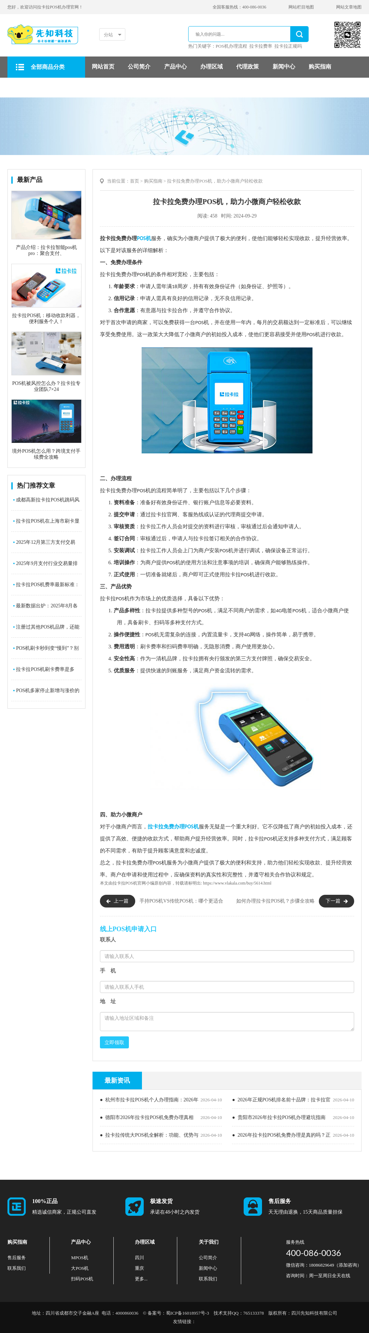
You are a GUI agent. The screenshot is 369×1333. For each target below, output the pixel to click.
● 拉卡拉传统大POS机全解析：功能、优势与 (149, 1135)
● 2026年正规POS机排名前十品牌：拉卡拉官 (281, 1099)
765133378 (253, 1313)
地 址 (108, 1001)
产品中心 (175, 67)
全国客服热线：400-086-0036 (239, 7)
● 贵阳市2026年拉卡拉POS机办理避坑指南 (279, 1117)
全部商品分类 (48, 67)
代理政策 (247, 67)
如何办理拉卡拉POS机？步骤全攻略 (275, 901)
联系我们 (16, 1268)
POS (123, 238)
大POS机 (80, 1268)
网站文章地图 (349, 7)
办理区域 (211, 67)
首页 (134, 181)
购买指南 (320, 67)
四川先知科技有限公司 (314, 1313)
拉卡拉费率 (260, 46)
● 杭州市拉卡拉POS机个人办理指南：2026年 (149, 1099)
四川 (139, 1257)
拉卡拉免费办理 (166, 826)
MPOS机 (79, 1257)
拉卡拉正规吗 (288, 46)
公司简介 (139, 67)
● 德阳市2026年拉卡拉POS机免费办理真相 (147, 1117)
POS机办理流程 (231, 46)
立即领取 (114, 1042)
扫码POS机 (82, 1278)
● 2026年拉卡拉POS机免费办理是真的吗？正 (281, 1135)
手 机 (108, 971)
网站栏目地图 (301, 7)
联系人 (108, 939)
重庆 (139, 1268)
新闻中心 (284, 67)
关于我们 (209, 1242)
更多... (141, 1278)
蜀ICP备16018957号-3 (187, 1313)
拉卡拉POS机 (125, 883)
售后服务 (103, 87)
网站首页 (103, 67)
